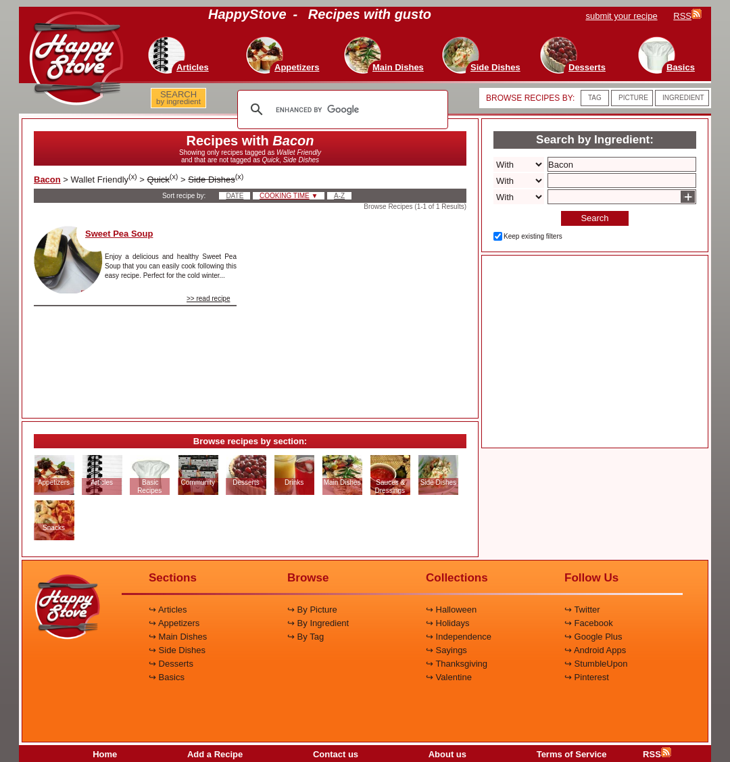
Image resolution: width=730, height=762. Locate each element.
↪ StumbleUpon (595, 664)
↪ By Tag (305, 637)
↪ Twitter (582, 609)
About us (447, 754)
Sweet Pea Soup (119, 234)
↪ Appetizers (174, 623)
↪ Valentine (449, 677)
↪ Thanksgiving (456, 664)
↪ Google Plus (593, 637)
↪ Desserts (171, 664)
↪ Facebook (588, 623)
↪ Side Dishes (177, 650)
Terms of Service (572, 754)
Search (594, 218)
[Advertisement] (363, 310)
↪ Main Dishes (178, 637)
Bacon (47, 179)
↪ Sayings (446, 650)
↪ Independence (458, 637)
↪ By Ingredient (318, 623)
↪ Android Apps (595, 650)
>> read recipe (208, 298)
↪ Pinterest (586, 677)
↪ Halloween (451, 609)
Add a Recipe (215, 754)
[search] (341, 109)
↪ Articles (168, 609)
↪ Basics (167, 677)
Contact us (335, 754)
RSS (657, 754)
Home (105, 754)
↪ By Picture (312, 609)
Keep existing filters (533, 236)
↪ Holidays (447, 623)
